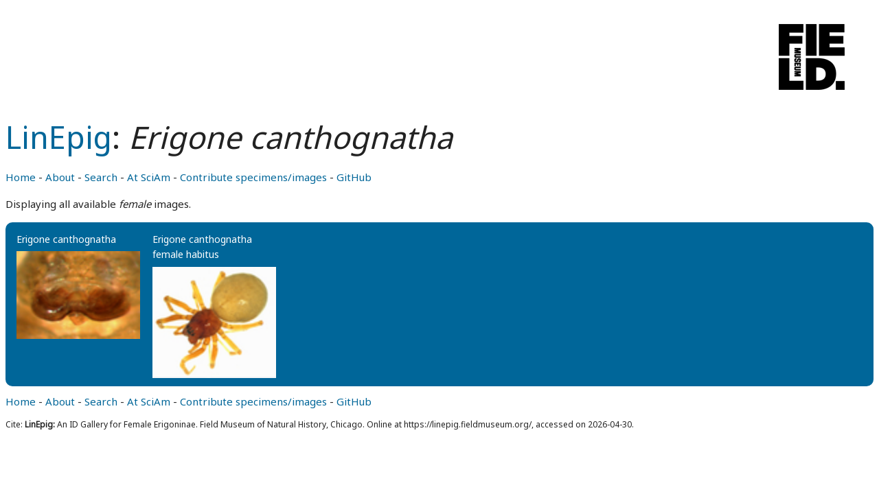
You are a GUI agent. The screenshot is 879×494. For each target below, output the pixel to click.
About (60, 177)
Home (20, 177)
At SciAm (148, 177)
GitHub (354, 177)
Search (100, 177)
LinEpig (58, 137)
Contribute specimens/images (253, 177)
